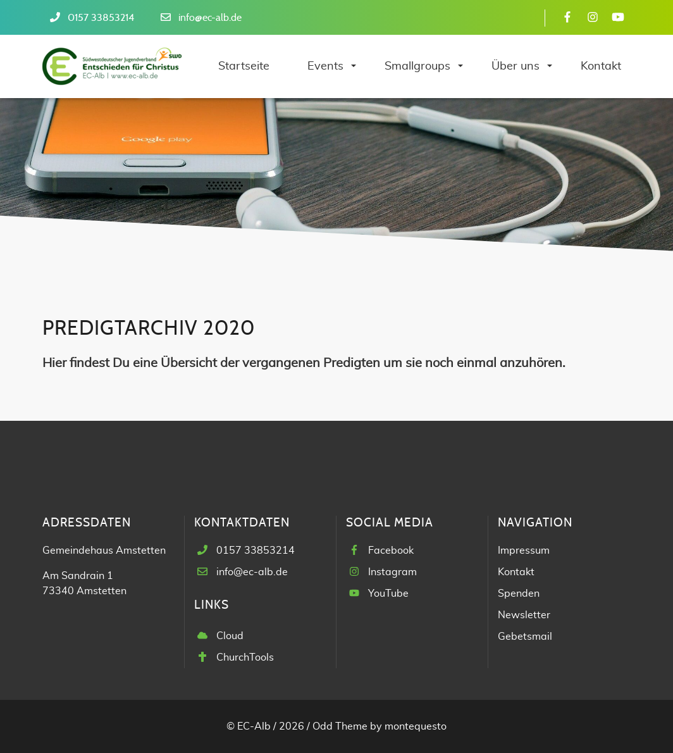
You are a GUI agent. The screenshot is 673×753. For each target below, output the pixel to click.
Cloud (230, 636)
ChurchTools (245, 657)
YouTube (388, 593)
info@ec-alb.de (210, 18)
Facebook (391, 550)
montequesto (416, 726)
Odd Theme (339, 726)
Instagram (392, 572)
